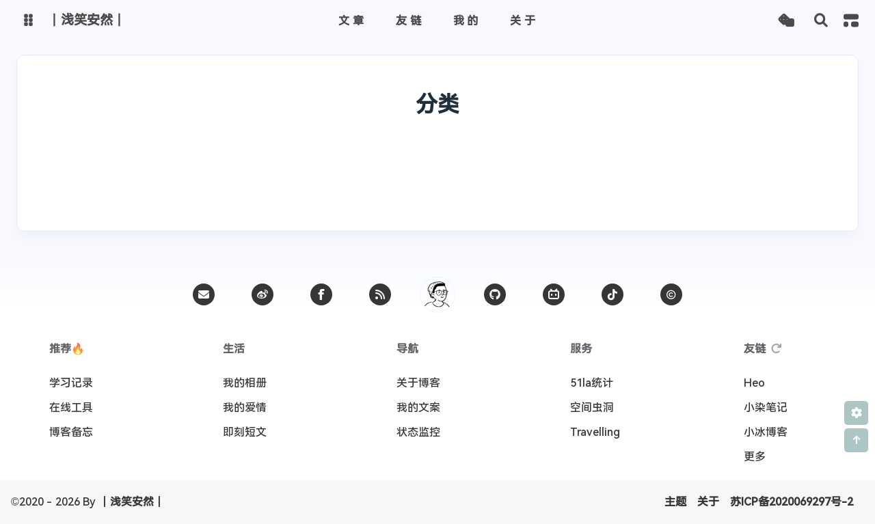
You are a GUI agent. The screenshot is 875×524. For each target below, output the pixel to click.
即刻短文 (245, 432)
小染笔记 (766, 407)
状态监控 (418, 432)
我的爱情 (245, 407)
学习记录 (71, 382)
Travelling (595, 432)
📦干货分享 (580, 157)
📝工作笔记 (299, 192)
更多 (755, 456)
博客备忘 (71, 432)
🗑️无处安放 (719, 157)
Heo (754, 382)
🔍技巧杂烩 (439, 157)
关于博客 (418, 382)
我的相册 (245, 382)
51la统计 (591, 382)
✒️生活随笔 (157, 157)
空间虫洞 (592, 407)
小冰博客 (766, 432)
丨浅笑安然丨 (132, 501)
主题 (675, 502)
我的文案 (418, 407)
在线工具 (71, 407)
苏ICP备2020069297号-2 (791, 502)
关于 (708, 502)
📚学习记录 (298, 157)
